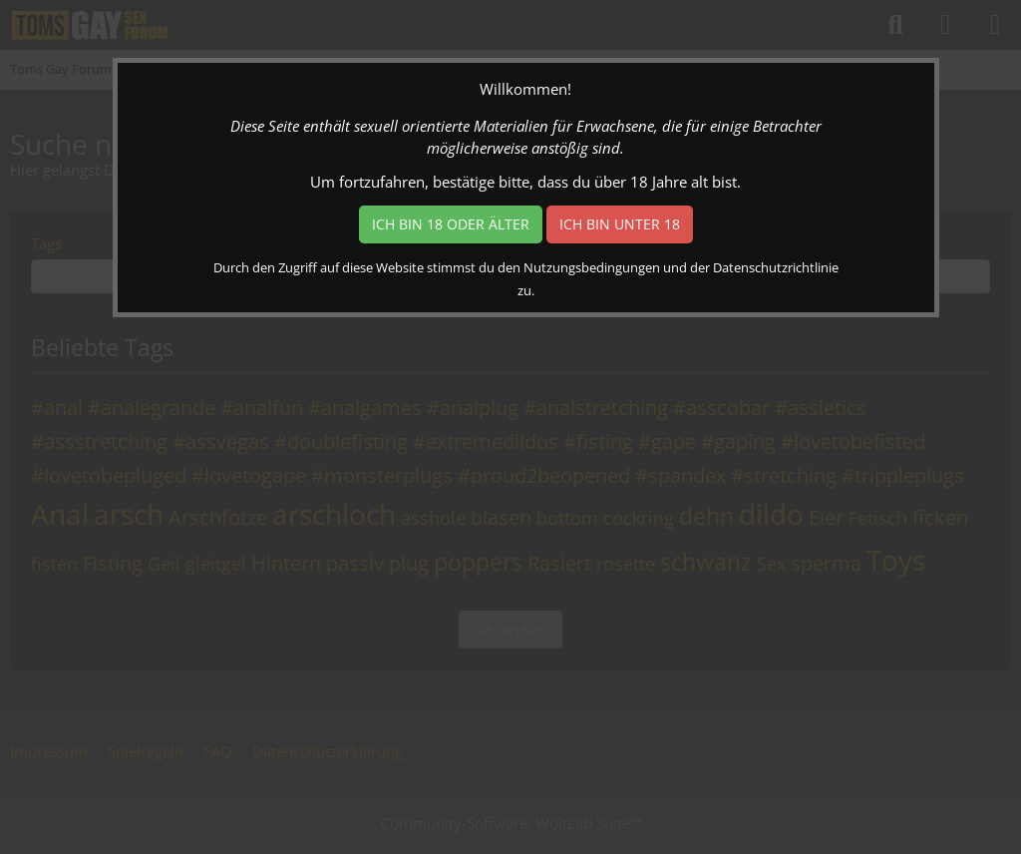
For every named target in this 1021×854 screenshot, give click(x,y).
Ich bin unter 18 (619, 223)
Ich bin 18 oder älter (450, 223)
